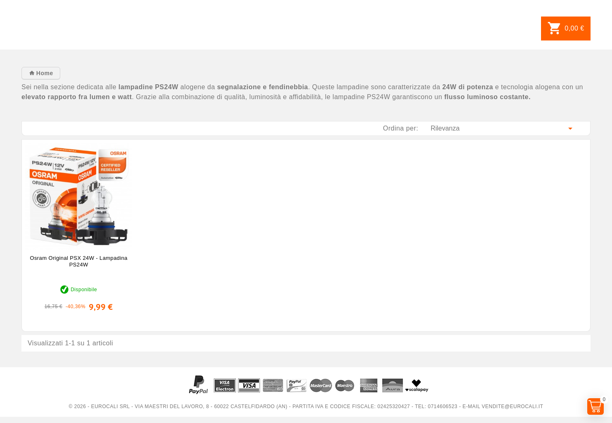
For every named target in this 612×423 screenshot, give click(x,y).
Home (43, 73)
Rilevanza (502, 128)
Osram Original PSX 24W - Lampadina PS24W (79, 261)
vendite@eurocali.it (512, 406)
